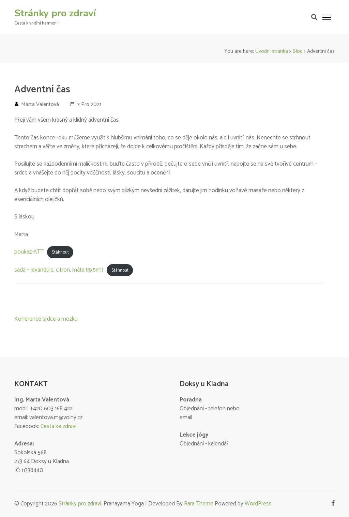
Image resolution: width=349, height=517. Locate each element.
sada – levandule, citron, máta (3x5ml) (58, 270)
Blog (297, 51)
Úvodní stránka (271, 51)
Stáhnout (60, 252)
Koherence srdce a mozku (46, 319)
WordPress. (259, 503)
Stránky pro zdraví (55, 13)
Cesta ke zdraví (58, 426)
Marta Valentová (40, 104)
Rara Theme (198, 503)
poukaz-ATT (29, 252)
